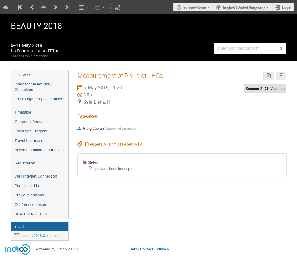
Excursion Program (31, 131)
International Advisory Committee (33, 87)
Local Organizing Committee (39, 99)
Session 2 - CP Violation (265, 88)
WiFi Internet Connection (36, 176)
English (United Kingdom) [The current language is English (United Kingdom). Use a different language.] (244, 7)
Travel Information (30, 140)
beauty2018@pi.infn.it (40, 235)
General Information (32, 122)
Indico (62, 249)
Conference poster (30, 204)
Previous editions (29, 195)
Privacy (162, 249)
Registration (25, 163)
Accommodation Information (39, 150)
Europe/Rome (194, 7)
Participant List (27, 186)
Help (133, 249)
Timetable (23, 112)
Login (286, 7)
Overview (23, 75)
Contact (146, 249)
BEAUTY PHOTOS (31, 214)
